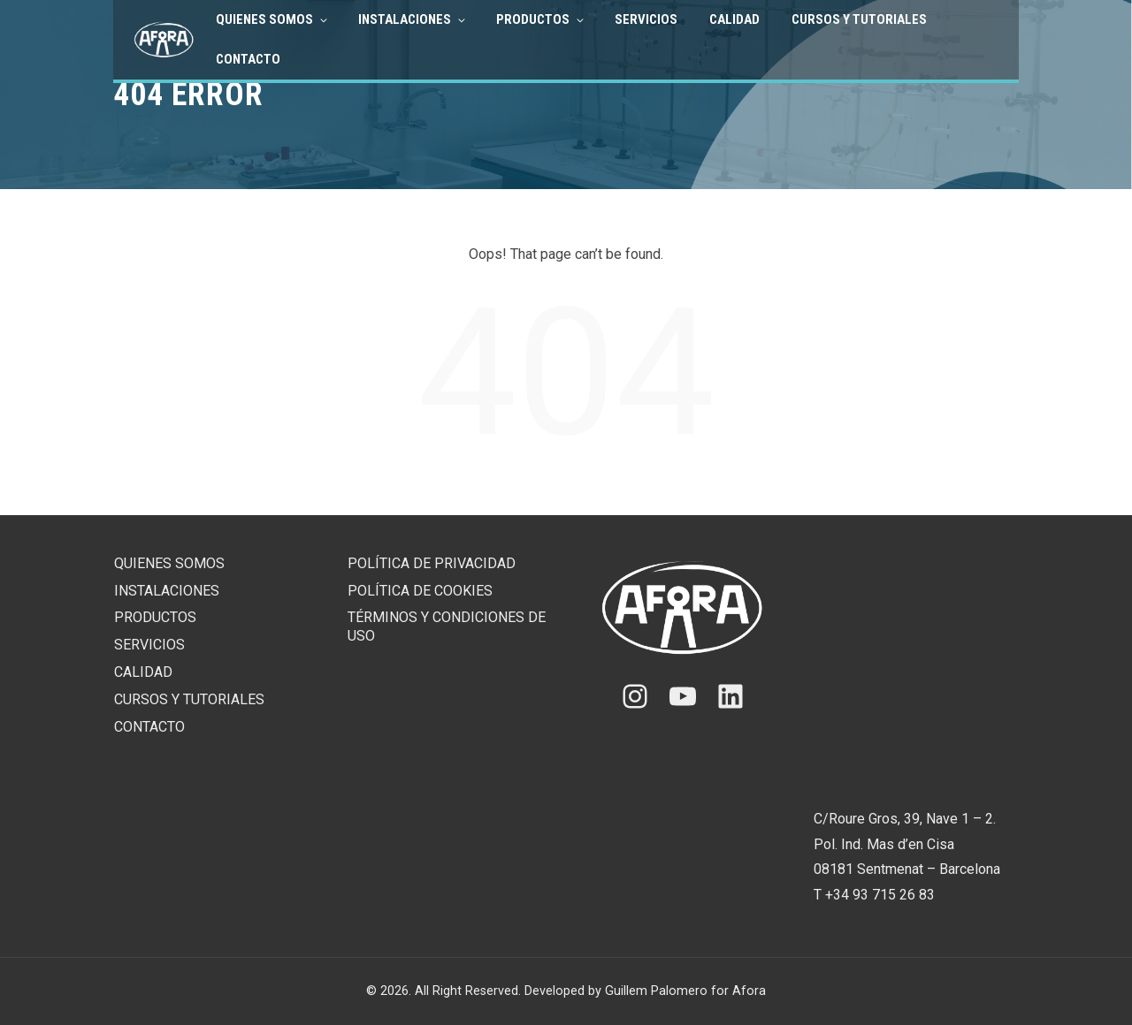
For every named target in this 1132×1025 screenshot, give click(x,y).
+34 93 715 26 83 (880, 894)
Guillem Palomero (656, 990)
